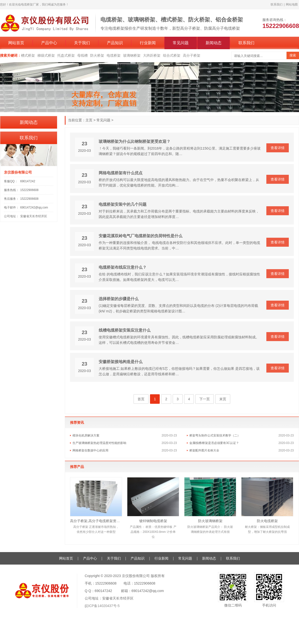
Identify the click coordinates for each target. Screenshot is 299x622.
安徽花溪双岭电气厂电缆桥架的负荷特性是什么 (140, 236)
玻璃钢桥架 (132, 55)
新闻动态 (214, 43)
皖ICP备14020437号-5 (102, 606)
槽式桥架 (28, 55)
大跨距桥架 (151, 55)
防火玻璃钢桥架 (210, 521)
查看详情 (278, 148)
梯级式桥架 (46, 55)
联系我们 (277, 4)
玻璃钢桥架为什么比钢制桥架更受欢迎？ (134, 141)
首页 (141, 399)
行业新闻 (148, 43)
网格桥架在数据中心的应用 (90, 450)
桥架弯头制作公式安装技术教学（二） (214, 435)
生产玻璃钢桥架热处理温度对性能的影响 (99, 443)
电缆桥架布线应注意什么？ (123, 267)
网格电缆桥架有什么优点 (121, 173)
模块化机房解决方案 (86, 435)
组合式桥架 (171, 55)
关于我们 (82, 43)
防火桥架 (97, 55)
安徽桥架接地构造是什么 (121, 362)
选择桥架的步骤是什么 (119, 299)
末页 (222, 399)
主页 (88, 120)
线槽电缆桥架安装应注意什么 (124, 330)
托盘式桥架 (66, 55)
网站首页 (16, 43)
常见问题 (181, 43)
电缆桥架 (114, 55)
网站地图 (292, 4)
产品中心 (49, 43)
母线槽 (82, 55)
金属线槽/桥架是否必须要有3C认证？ (214, 443)
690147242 (27, 181)
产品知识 (115, 43)
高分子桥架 (191, 55)
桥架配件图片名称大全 (204, 450)
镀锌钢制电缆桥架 (153, 521)
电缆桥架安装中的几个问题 (123, 204)
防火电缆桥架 (267, 521)
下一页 (204, 399)
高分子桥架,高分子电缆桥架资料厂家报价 (96, 521)
